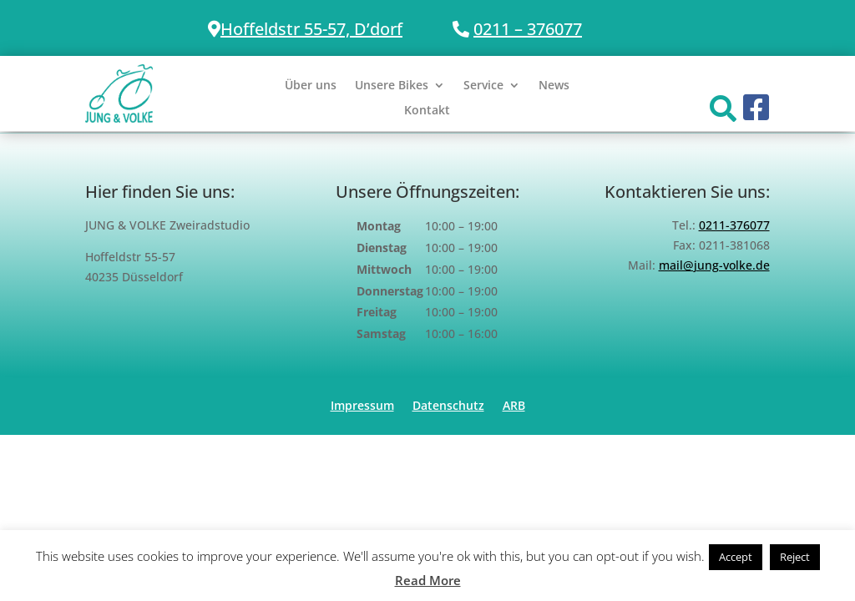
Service (483, 86)
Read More (428, 580)
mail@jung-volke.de (714, 265)
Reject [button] (795, 556)
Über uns (310, 86)
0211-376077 (734, 225)
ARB (514, 406)
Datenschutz (448, 406)
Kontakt (427, 111)
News (554, 86)
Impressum (362, 406)
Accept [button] (735, 556)
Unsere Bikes (391, 86)
